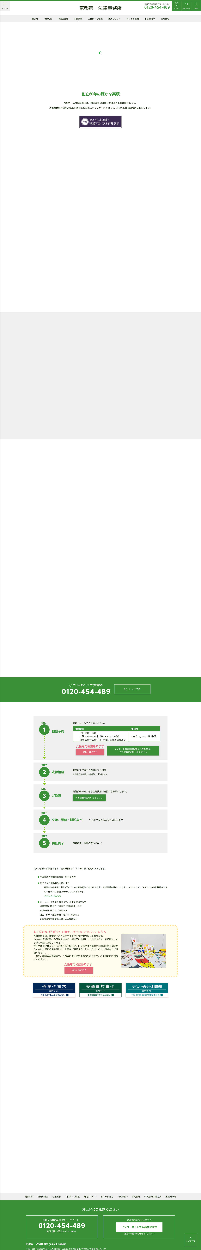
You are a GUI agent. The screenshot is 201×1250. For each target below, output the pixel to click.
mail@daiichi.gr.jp (78, 1236)
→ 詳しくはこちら (52, 878)
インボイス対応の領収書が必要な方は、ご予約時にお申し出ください (133, 733)
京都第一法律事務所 (100, 8)
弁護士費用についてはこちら (89, 780)
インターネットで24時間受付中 (139, 1209)
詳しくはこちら (90, 734)
